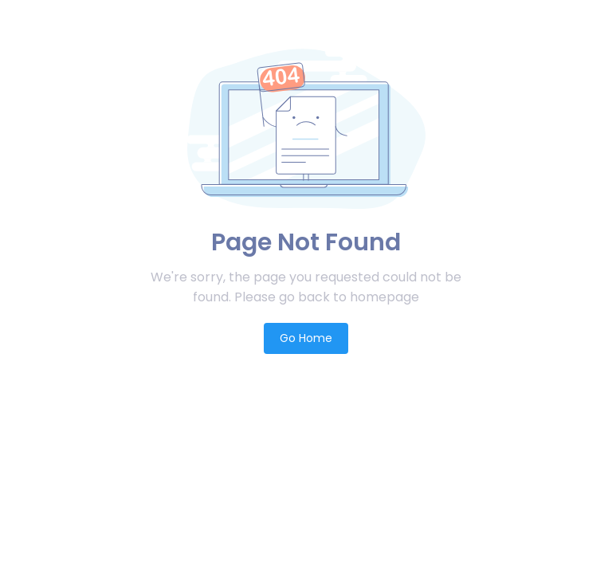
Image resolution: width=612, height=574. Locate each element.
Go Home (306, 338)
